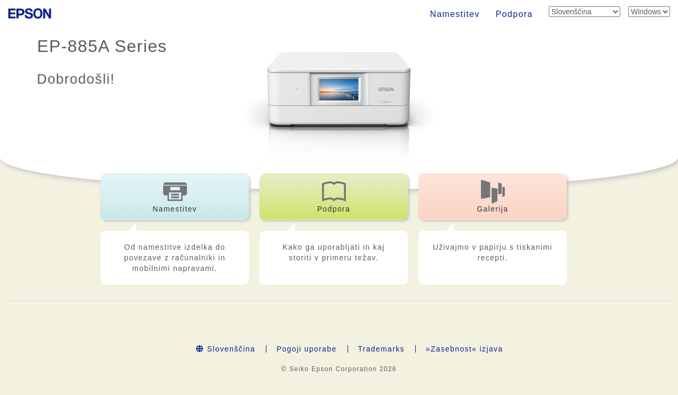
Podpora (514, 14)
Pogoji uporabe (306, 349)
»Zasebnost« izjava (464, 349)
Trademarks (381, 349)
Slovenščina (225, 349)
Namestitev (455, 14)
